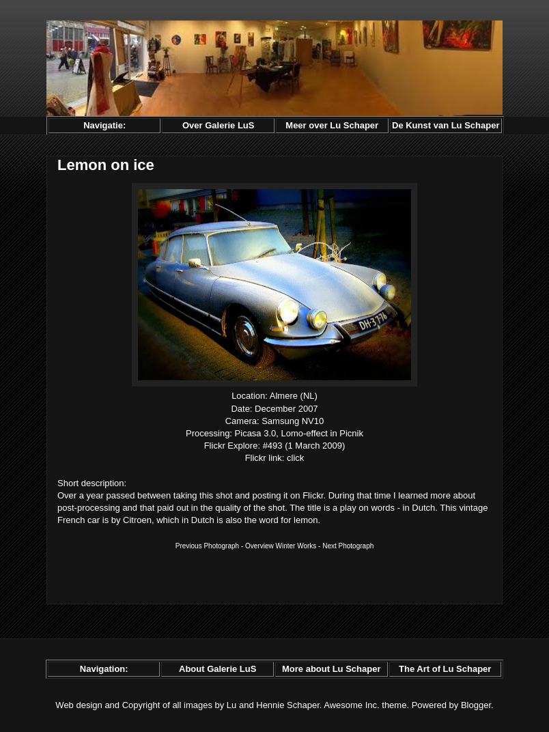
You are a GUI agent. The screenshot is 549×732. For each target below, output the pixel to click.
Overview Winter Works (280, 546)
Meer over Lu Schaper (331, 125)
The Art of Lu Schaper (445, 669)
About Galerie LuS (217, 669)
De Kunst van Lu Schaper (445, 125)
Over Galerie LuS (218, 125)
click (295, 458)
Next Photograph (348, 546)
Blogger (476, 705)
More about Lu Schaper (331, 669)
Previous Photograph (207, 546)
